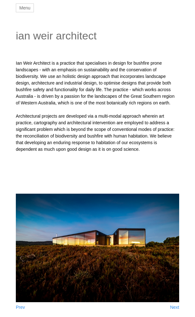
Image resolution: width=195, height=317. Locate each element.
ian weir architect (56, 36)
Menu (24, 7)
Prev (20, 307)
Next (174, 307)
